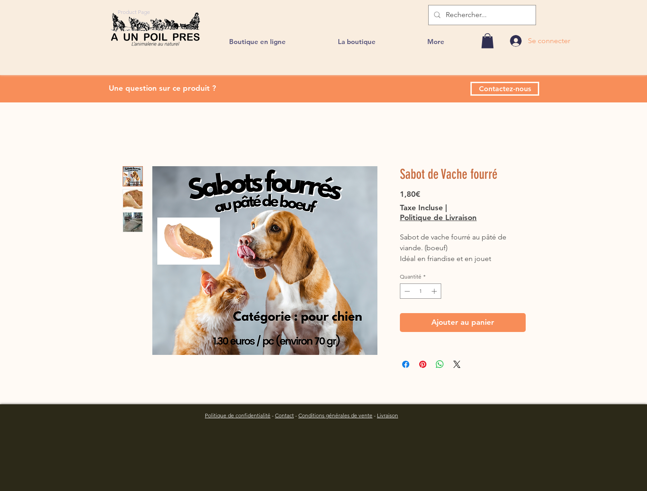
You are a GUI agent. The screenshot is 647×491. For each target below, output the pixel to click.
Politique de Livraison (438, 217)
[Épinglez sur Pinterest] (422, 364)
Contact (284, 415)
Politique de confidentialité (237, 415)
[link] (487, 40)
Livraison (387, 415)
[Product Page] (133, 11)
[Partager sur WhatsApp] (439, 364)
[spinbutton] (420, 291)
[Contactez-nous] (504, 89)
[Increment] (435, 291)
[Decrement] (406, 291)
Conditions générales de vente (335, 415)
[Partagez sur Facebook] (405, 364)
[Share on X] (457, 364)
